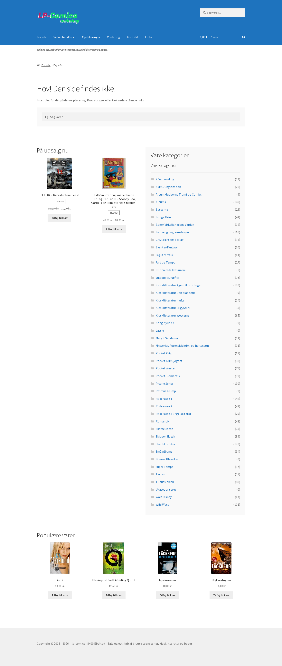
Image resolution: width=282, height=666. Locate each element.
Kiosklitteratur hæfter (171, 300)
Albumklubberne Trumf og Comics (179, 194)
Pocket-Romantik (168, 376)
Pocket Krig (164, 353)
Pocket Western (166, 368)
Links (148, 37)
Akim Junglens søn (168, 187)
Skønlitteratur (165, 444)
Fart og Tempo (165, 262)
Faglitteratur (164, 255)
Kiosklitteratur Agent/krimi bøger (179, 285)
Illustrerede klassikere (171, 270)
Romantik (162, 421)
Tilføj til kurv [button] (60, 218)
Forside (42, 37)
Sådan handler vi (64, 37)
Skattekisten (164, 429)
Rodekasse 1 (164, 399)
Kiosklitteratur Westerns (172, 315)
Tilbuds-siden (165, 482)
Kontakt (132, 37)
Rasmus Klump (166, 391)
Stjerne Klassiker (167, 459)
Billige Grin (163, 217)
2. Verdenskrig (165, 179)
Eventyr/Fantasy (166, 247)
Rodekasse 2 (164, 406)
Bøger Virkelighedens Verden (175, 225)
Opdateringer (91, 37)
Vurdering (113, 37)
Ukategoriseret (166, 489)
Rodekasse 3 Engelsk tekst (173, 414)
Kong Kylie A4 (165, 323)
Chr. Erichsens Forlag (170, 240)
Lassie (160, 330)
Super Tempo (165, 467)
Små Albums (164, 451)
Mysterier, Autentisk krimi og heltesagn (182, 345)
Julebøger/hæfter (167, 278)
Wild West (162, 504)
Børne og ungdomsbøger (172, 232)
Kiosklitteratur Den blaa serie (175, 293)
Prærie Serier (164, 383)
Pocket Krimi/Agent (169, 361)
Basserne (162, 209)
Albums (161, 202)
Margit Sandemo (167, 338)
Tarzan (160, 474)
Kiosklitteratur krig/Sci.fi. (173, 308)
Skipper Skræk (165, 436)
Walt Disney (164, 497)
